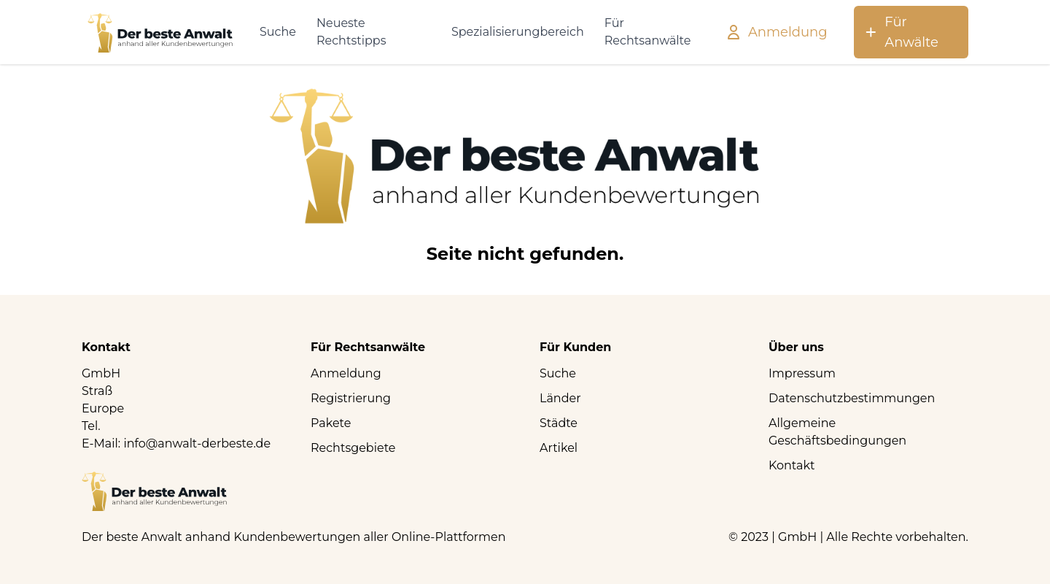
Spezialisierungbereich (517, 32)
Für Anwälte (900, 32)
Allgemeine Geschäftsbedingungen (837, 431)
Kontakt (792, 465)
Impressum (802, 373)
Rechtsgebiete (353, 448)
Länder (560, 398)
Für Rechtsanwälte (647, 31)
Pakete (331, 423)
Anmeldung (776, 32)
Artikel (559, 448)
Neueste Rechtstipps (351, 31)
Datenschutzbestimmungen (852, 398)
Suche (278, 32)
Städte (559, 423)
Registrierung (351, 398)
